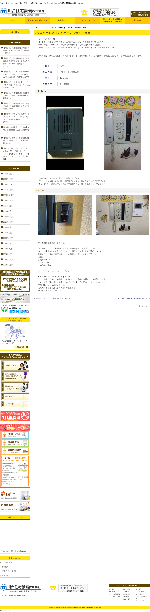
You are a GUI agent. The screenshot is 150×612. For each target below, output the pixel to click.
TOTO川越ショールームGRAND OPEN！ (132, 299)
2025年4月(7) (8, 227)
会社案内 (138, 589)
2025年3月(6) (8, 233)
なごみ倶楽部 (126, 594)
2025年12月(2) (8, 184)
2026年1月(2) (8, 179)
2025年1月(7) (8, 243)
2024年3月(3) (8, 265)
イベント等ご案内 (114, 591)
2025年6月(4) (8, 217)
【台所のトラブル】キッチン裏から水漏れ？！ (53, 299)
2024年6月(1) (8, 254)
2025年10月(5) (8, 195)
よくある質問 (7, 562)
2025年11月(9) (8, 190)
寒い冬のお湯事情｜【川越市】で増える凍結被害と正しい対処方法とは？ (16, 129)
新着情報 (5, 567)
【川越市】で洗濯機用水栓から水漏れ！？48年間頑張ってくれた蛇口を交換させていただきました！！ (16, 62)
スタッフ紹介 (140, 591)
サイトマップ (7, 575)
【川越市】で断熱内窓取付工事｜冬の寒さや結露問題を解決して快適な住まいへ (16, 106)
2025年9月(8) (8, 200)
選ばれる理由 (126, 589)
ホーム (36, 28)
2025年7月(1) (8, 211)
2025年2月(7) (8, 238)
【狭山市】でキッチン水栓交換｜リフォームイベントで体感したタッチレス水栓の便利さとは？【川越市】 (16, 118)
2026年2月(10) (8, 174)
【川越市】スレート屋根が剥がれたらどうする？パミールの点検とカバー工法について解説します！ (16, 74)
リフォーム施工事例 (114, 594)
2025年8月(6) (8, 206)
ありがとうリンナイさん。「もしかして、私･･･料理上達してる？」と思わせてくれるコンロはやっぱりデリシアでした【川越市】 (16, 154)
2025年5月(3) (8, 222)
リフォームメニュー (114, 596)
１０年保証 (126, 591)
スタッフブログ (47, 28)
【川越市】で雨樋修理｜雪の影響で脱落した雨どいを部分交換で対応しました (16, 95)
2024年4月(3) (8, 259)
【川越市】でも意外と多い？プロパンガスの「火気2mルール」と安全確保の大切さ (16, 84)
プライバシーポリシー (10, 571)
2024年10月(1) (8, 249)
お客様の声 (126, 596)
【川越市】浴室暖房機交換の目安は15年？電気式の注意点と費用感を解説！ (16, 50)
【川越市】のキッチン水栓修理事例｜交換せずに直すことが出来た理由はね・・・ (16, 140)
